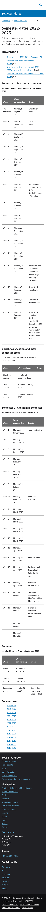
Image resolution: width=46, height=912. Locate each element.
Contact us (8, 832)
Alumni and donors (10, 802)
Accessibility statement (29, 904)
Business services (9, 809)
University (6, 20)
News (4, 820)
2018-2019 (11, 737)
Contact (5, 827)
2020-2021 (11, 730)
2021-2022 (11, 726)
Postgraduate (7, 765)
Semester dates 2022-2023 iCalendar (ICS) (24, 57)
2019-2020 (11, 734)
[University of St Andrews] (13, 5)
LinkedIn (5, 881)
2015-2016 (11, 748)
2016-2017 (11, 744)
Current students (9, 761)
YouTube (5, 877)
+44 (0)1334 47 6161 (11, 856)
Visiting (5, 813)
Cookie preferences (10, 904)
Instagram (6, 874)
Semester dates (11, 13)
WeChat (5, 885)
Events (4, 823)
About (4, 816)
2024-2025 (11, 716)
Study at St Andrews (10, 791)
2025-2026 (11, 712)
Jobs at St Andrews (9, 775)
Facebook (6, 867)
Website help (27, 907)
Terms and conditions (11, 907)
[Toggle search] (40, 5)
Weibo (4, 888)
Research (5, 798)
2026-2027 (11, 709)
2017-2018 (11, 741)
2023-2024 (11, 719)
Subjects (5, 795)
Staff (4, 768)
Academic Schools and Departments (17, 788)
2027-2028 (11, 705)
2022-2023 (11, 723)
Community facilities (10, 805)
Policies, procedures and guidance (16, 779)
